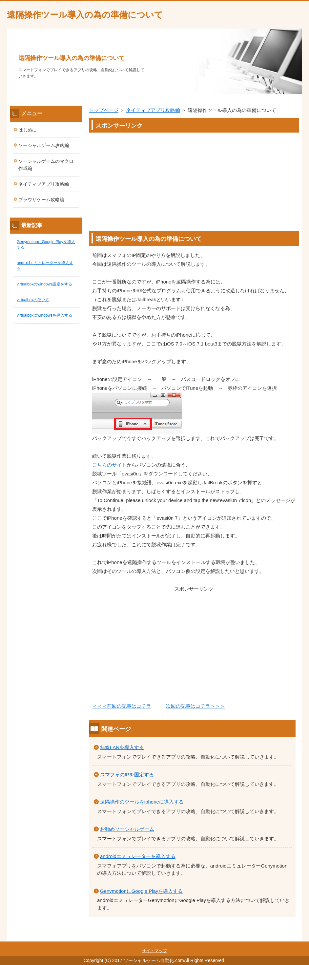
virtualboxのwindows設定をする (44, 284)
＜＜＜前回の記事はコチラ (121, 706)
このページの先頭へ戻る (282, 937)
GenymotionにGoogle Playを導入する (141, 891)
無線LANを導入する (122, 747)
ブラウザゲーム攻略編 (41, 199)
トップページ (103, 110)
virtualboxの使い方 (33, 300)
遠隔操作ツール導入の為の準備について (85, 15)
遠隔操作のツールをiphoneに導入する (142, 802)
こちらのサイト (109, 465)
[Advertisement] (194, 178)
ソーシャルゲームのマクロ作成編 (45, 164)
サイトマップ (154, 950)
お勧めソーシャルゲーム (127, 829)
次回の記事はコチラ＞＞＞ (195, 706)
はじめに (27, 130)
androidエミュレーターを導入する (137, 856)
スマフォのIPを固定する (127, 774)
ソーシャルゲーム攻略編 (43, 145)
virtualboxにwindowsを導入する (44, 315)
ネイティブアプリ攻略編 (153, 110)
